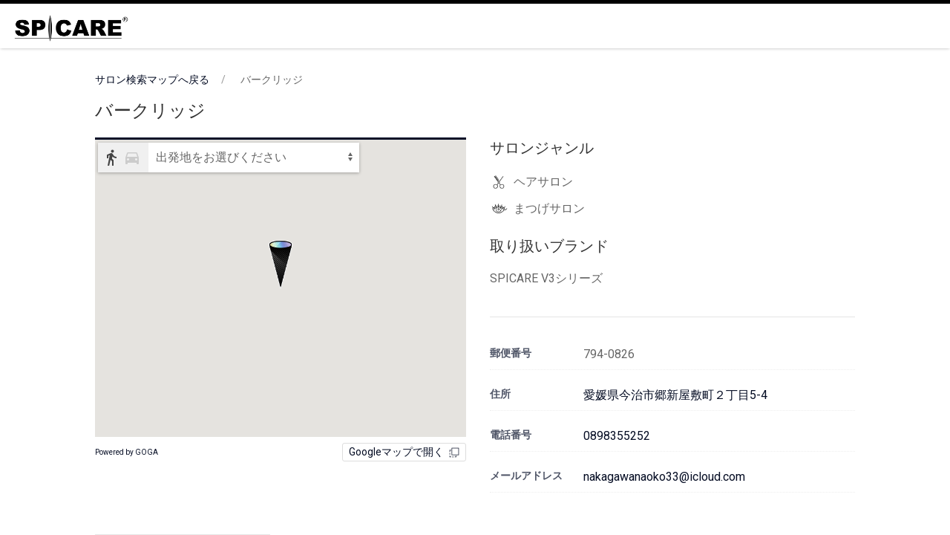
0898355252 (616, 436)
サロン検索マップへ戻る (152, 79)
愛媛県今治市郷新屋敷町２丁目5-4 (675, 395)
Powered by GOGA (126, 452)
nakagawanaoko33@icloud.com (664, 477)
